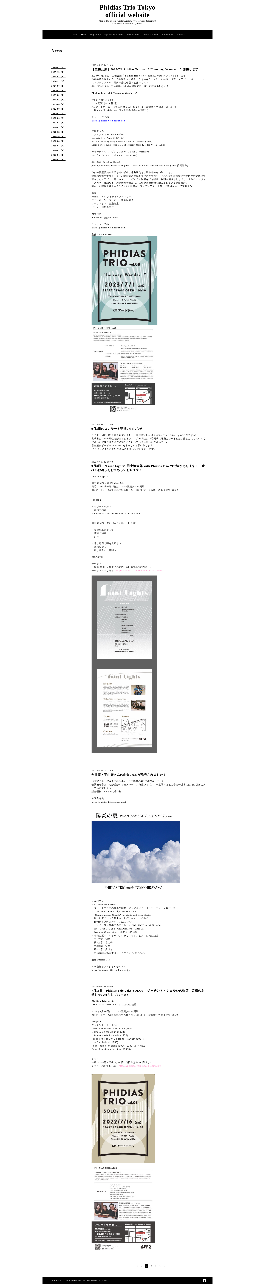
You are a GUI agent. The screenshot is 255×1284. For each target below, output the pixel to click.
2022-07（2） (58, 113)
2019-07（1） (58, 159)
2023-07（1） (58, 99)
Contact (181, 34)
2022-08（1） (58, 109)
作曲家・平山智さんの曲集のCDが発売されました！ (128, 774)
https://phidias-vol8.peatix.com (109, 227)
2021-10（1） (58, 136)
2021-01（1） (58, 150)
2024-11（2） (58, 81)
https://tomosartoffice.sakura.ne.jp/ (111, 970)
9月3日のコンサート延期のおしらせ (117, 428)
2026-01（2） (58, 67)
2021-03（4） (58, 145)
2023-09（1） (58, 95)
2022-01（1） (58, 127)
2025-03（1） (58, 76)
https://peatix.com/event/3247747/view (139, 570)
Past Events (133, 34)
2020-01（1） (58, 155)
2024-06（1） (58, 86)
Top (75, 34)
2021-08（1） (58, 141)
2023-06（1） (58, 104)
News (83, 34)
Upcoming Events (113, 34)
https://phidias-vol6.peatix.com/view (140, 1066)
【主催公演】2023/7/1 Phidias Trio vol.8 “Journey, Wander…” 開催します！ (146, 69)
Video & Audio (150, 34)
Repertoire (168, 34)
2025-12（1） (58, 72)
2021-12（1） (58, 132)
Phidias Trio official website (70, 1280)
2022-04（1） (58, 122)
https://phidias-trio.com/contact (109, 802)
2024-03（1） (58, 90)
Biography (95, 34)
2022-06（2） (58, 118)
